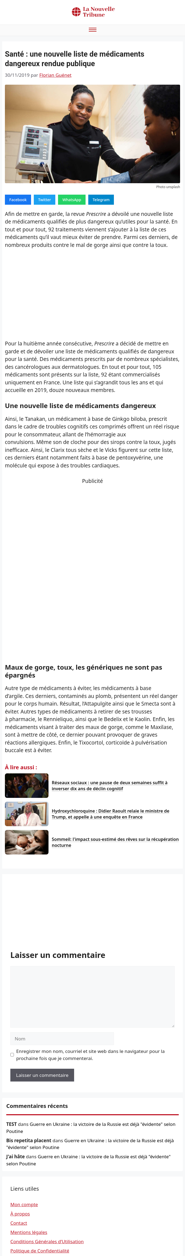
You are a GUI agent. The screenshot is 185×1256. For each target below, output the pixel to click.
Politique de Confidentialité (39, 1251)
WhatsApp (71, 199)
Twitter (44, 199)
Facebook (18, 199)
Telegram (101, 199)
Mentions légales (28, 1232)
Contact (18, 1223)
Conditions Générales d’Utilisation (47, 1241)
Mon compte (24, 1204)
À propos (20, 1214)
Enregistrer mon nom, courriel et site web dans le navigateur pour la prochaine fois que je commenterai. (90, 1054)
